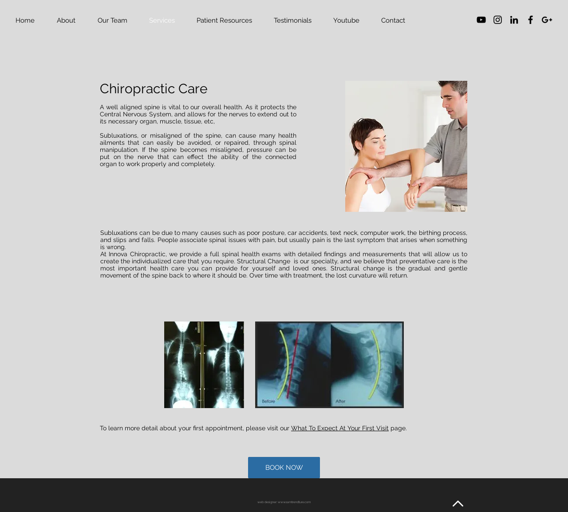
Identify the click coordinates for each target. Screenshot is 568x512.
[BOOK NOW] (284, 467)
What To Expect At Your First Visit (340, 428)
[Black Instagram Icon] (497, 19)
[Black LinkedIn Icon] (514, 19)
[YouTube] (481, 19)
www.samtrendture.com (294, 502)
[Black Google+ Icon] (546, 19)
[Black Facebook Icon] (530, 19)
